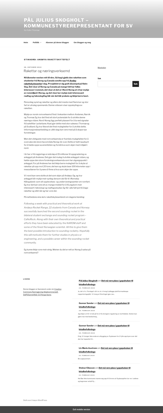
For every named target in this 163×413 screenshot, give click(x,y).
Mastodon (102, 67)
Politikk (37, 42)
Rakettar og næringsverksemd (47, 71)
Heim (26, 42)
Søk (99, 78)
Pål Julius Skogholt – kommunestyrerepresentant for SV (78, 23)
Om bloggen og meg (82, 42)
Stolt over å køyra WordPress (35, 400)
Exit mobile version (81, 409)
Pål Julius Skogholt (88, 281)
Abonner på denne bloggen (57, 42)
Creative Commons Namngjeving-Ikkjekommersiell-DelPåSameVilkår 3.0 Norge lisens (42, 292)
